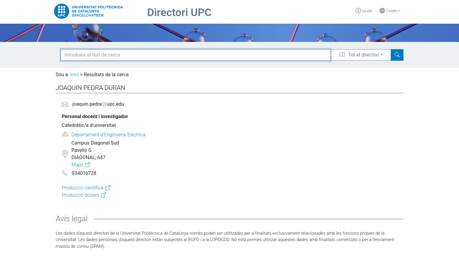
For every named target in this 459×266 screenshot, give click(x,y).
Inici (74, 74)
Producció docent (80, 195)
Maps (77, 165)
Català (388, 11)
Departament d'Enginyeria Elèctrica (109, 135)
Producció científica (83, 188)
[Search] (397, 55)
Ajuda (364, 11)
